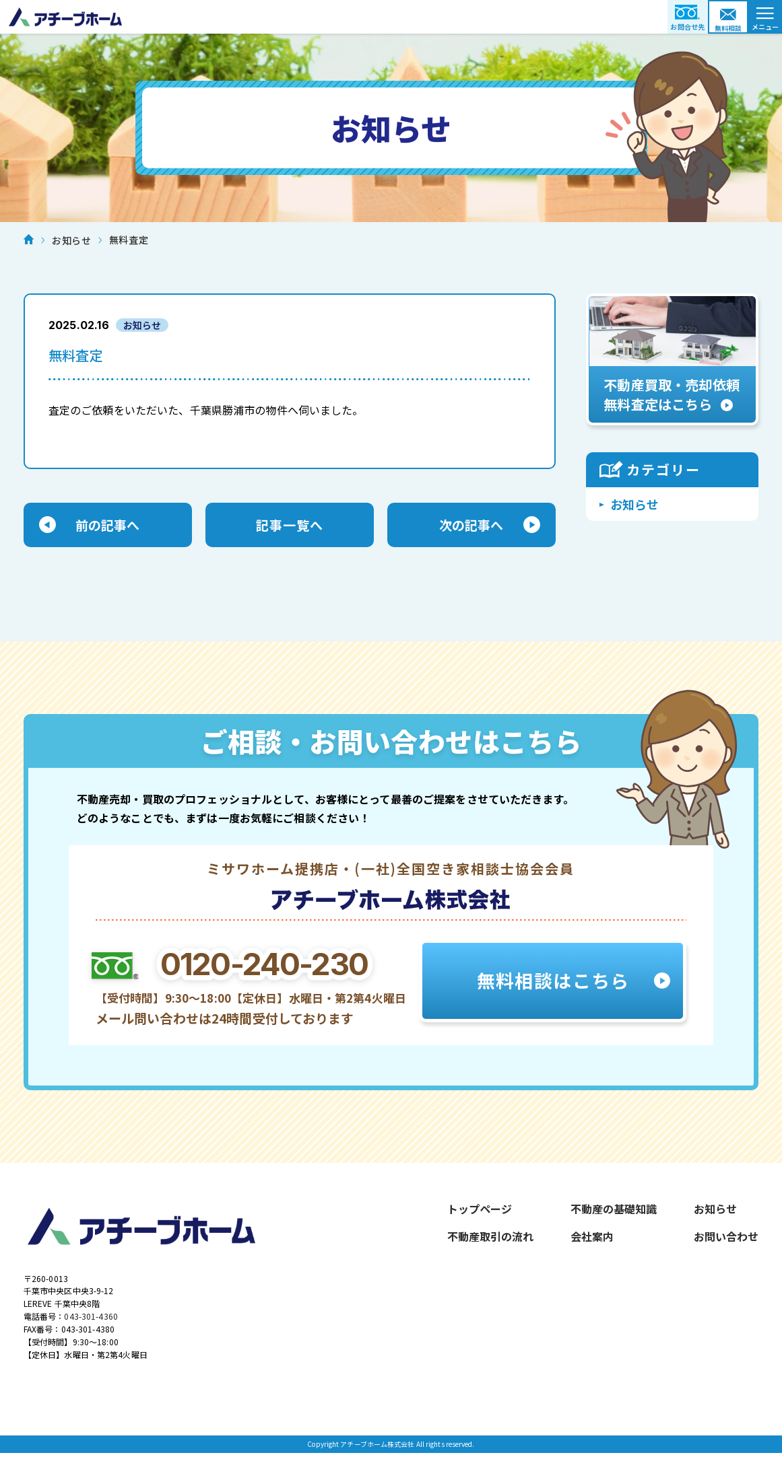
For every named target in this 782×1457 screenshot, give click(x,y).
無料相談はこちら (553, 982)
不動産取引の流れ (490, 1238)
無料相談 (728, 28)
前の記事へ (108, 525)
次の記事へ (471, 525)
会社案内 (592, 1238)
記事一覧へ (290, 525)
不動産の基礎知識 (614, 1211)
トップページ (479, 1211)
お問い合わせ (726, 1238)
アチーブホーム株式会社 (391, 17)
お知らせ (634, 504)
